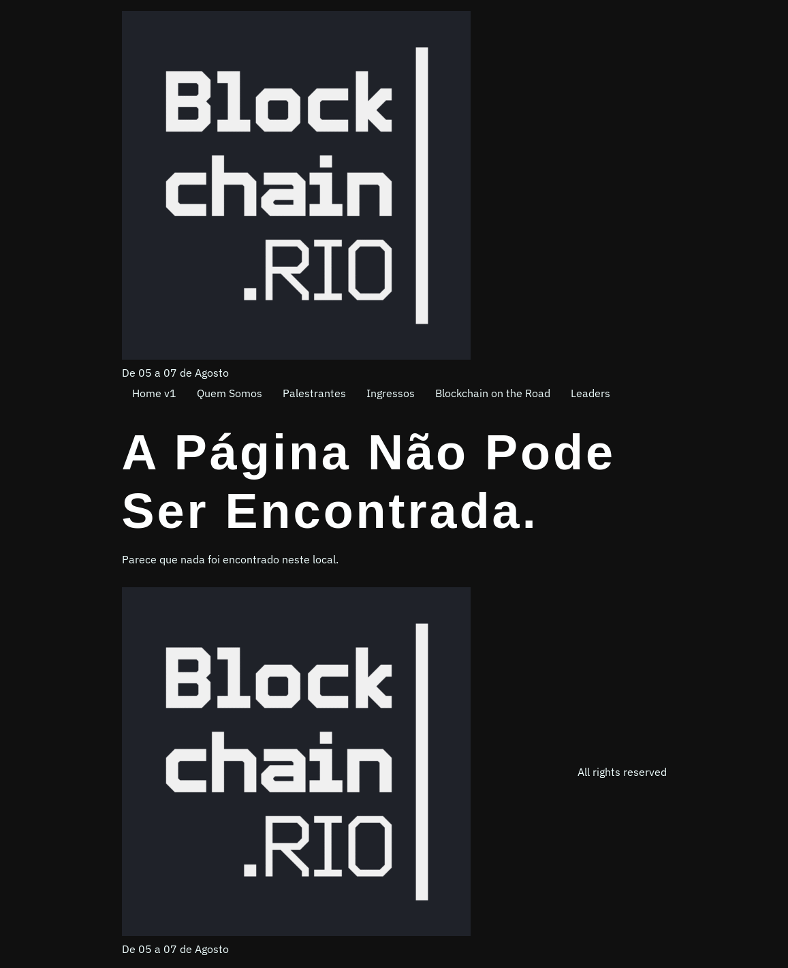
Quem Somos (229, 393)
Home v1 (154, 393)
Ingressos (390, 393)
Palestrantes (314, 393)
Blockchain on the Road (492, 393)
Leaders (590, 393)
